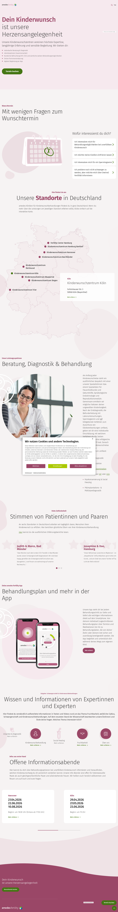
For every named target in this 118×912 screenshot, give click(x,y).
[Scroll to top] (114, 908)
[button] (56, 568)
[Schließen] (92, 438)
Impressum (28, 473)
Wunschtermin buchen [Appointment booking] (10, 889)
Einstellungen (57, 466)
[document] (59, 452)
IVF (100, 474)
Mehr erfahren (89, 650)
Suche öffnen (112, 5)
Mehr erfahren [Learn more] (71, 297)
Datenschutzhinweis (39, 473)
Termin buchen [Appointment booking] (109, 903)
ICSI (108, 474)
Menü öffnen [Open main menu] (114, 5)
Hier (20, 532)
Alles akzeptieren (81, 466)
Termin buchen (12, 71)
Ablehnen (36, 466)
